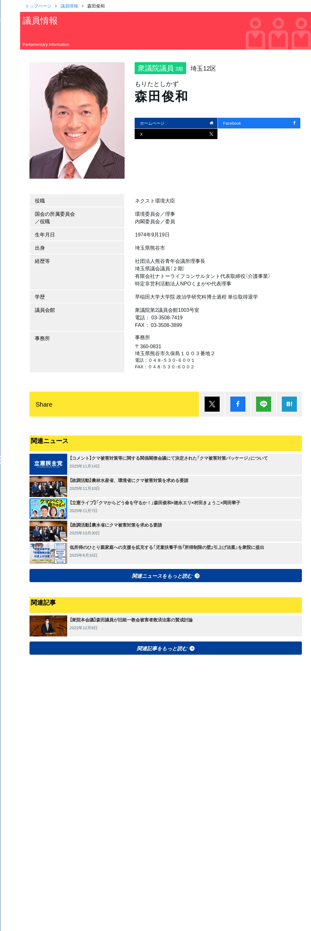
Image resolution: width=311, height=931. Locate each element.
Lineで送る (263, 404)
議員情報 (69, 6)
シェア (237, 404)
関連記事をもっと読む (162, 648)
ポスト (212, 404)
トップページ (38, 6)
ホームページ (152, 123)
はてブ (289, 404)
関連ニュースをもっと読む (162, 575)
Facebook (232, 123)
